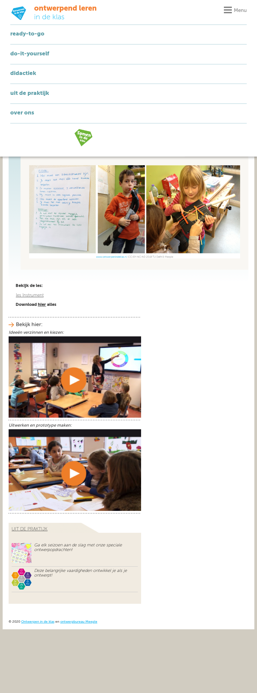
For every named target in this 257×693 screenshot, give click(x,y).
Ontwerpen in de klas (37, 621)
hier (42, 305)
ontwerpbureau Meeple (78, 621)
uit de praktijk (29, 529)
